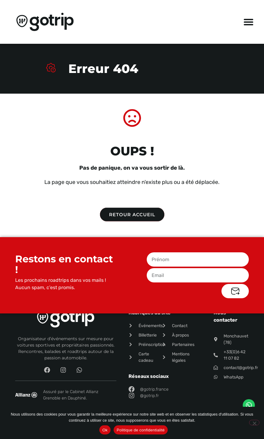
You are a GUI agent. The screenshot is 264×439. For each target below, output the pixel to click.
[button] (248, 22)
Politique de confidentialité (141, 430)
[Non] (254, 422)
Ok (105, 430)
